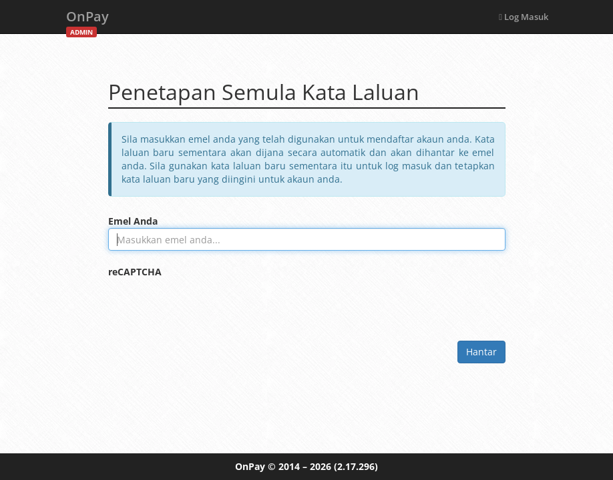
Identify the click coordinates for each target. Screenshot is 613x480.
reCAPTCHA (135, 271)
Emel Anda (133, 221)
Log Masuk (523, 17)
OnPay (87, 20)
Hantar (481, 351)
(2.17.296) (356, 466)
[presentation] (209, 305)
